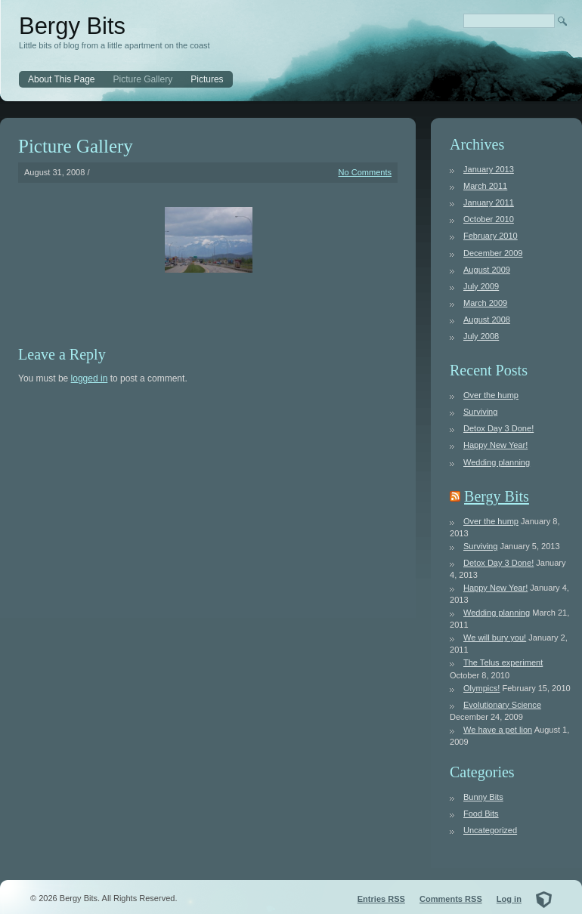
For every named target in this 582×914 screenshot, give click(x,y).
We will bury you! (494, 637)
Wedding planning (496, 462)
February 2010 (490, 235)
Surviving (480, 411)
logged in (89, 378)
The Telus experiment (503, 662)
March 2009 (485, 302)
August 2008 (486, 319)
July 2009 (481, 286)
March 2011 (485, 185)
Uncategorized (490, 830)
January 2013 (488, 169)
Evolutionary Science (502, 704)
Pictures (206, 79)
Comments (450, 898)
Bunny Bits (483, 796)
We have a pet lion (497, 729)
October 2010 (488, 219)
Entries (381, 898)
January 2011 (488, 202)
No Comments (365, 172)
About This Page (61, 79)
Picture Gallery (143, 79)
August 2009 (486, 269)
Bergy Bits (72, 26)
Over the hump (491, 395)
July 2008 (481, 336)
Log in (509, 898)
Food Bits (481, 813)
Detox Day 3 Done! (498, 428)
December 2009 (493, 253)
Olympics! (481, 688)
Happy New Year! (495, 444)
